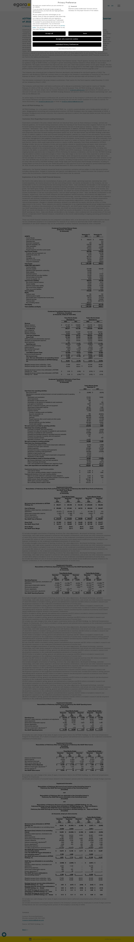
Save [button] (85, 33)
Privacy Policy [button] (69, 48)
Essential (73, 5)
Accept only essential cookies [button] (67, 38)
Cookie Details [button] (61, 48)
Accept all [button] (49, 33)
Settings (41, 28)
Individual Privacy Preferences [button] (67, 44)
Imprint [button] (74, 48)
